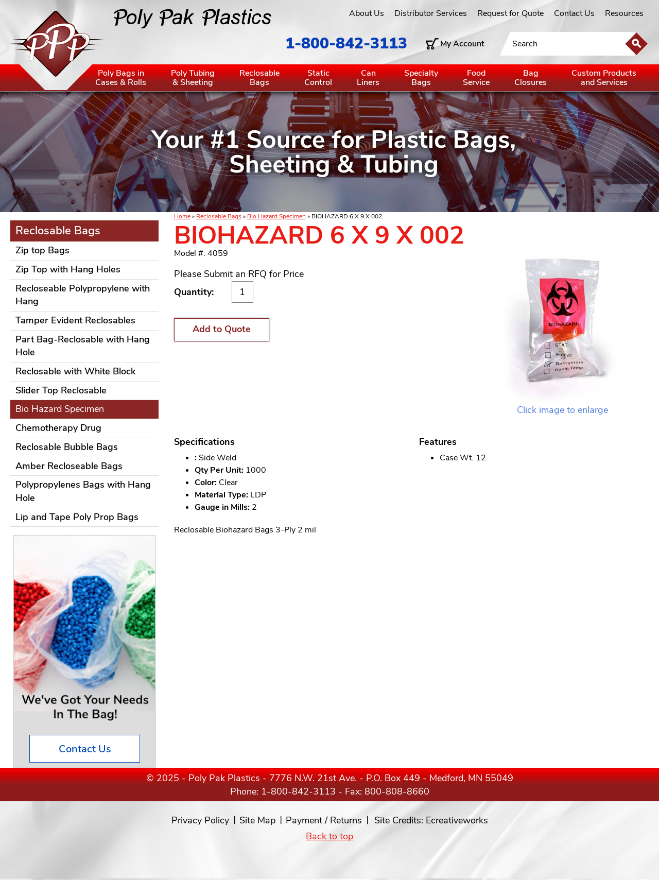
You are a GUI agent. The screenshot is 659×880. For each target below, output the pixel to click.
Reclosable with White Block (75, 371)
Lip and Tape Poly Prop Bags (76, 517)
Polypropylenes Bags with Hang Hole (83, 491)
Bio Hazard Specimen (276, 216)
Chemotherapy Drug (58, 428)
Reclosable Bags (218, 216)
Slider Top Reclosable (61, 390)
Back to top (329, 836)
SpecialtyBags (421, 77)
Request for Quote (510, 13)
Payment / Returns (324, 820)
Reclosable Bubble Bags (66, 447)
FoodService (476, 77)
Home (182, 216)
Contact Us (574, 13)
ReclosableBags (259, 77)
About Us (366, 13)
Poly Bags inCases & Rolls (120, 77)
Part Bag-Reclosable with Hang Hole (82, 346)
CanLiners (368, 77)
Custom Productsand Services (603, 77)
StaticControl (318, 77)
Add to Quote (222, 329)
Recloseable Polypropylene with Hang (82, 295)
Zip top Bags (42, 250)
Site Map (257, 820)
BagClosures (530, 77)
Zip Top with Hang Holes (67, 269)
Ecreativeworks (457, 820)
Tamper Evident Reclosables (75, 320)
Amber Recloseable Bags (69, 466)
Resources (624, 13)
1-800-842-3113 (346, 43)
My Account (462, 43)
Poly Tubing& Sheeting (193, 77)
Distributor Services (430, 13)
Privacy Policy (200, 820)
